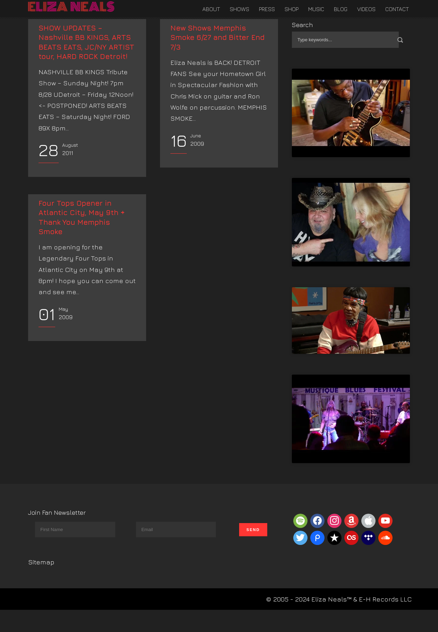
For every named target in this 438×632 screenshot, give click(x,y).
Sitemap (41, 562)
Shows (239, 9)
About (211, 9)
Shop (291, 9)
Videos (366, 9)
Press (267, 9)
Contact (397, 9)
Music (316, 9)
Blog (340, 9)
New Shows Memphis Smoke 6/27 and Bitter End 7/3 (217, 37)
